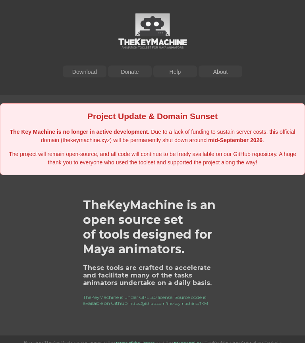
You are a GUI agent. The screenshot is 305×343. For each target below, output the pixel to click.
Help (175, 72)
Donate (130, 72)
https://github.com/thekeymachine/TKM (168, 303)
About (220, 72)
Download (84, 72)
